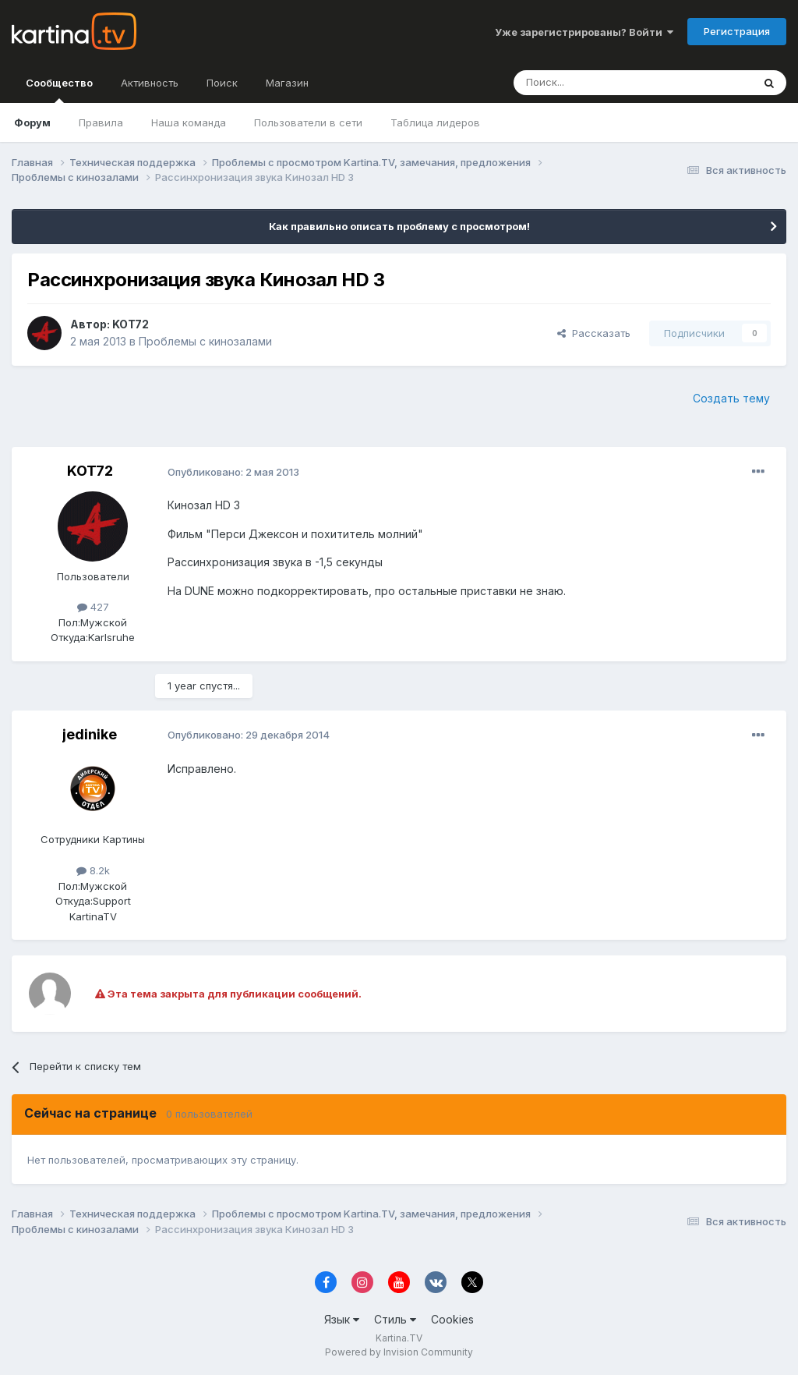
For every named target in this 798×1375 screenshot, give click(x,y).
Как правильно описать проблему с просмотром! (399, 226)
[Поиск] (590, 82)
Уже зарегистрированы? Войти (584, 32)
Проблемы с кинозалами (205, 341)
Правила (101, 122)
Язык (341, 1319)
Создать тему (731, 398)
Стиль (395, 1319)
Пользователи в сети (308, 122)
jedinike (89, 734)
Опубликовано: (233, 472)
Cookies (452, 1319)
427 (93, 607)
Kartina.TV (399, 1338)
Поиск (222, 82)
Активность (149, 82)
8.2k (93, 870)
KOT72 (130, 324)
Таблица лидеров (435, 122)
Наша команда (188, 122)
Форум (32, 122)
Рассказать (593, 333)
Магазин (287, 82)
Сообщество (59, 89)
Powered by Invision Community (399, 1352)
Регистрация (737, 31)
